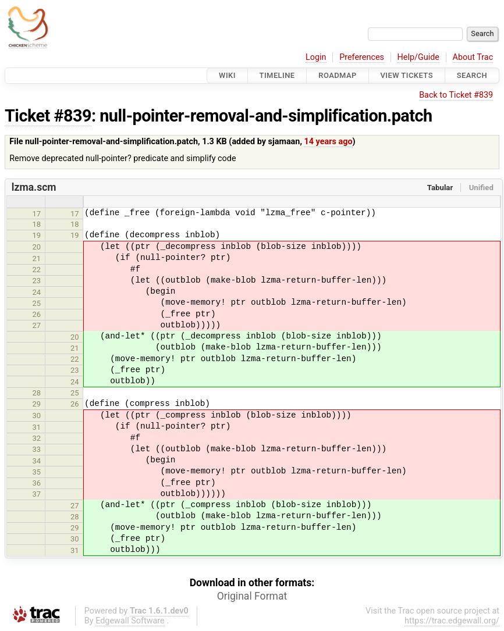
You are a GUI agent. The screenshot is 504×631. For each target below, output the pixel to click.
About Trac (473, 57)
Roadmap (337, 75)
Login (316, 57)
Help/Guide (418, 57)
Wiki (227, 75)
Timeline (277, 75)
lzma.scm (34, 187)
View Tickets (407, 75)
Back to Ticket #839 (456, 95)
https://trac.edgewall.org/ (451, 621)
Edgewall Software (130, 621)
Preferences (361, 57)
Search (472, 75)
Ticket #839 (48, 116)
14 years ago (328, 142)
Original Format (252, 596)
